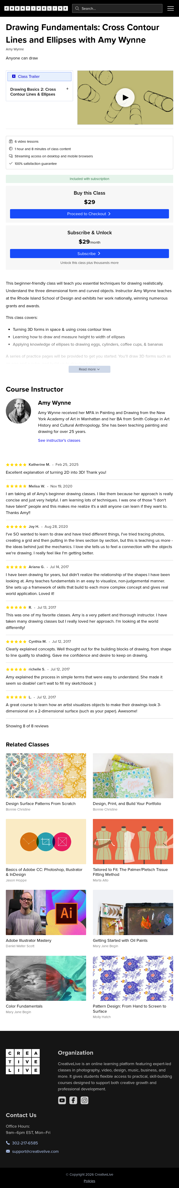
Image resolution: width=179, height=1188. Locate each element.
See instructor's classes (59, 440)
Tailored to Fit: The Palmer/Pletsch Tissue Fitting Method (130, 872)
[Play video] (125, 97)
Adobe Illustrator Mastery (28, 940)
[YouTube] (62, 1100)
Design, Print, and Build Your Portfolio (127, 803)
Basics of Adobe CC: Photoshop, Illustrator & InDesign (44, 872)
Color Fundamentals (24, 1006)
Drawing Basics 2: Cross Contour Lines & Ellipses (33, 91)
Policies (89, 1180)
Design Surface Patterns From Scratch (41, 803)
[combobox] (117, 8)
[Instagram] (84, 1100)
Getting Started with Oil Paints (120, 940)
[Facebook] (73, 1100)
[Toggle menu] (170, 8)
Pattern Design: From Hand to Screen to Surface (129, 1008)
